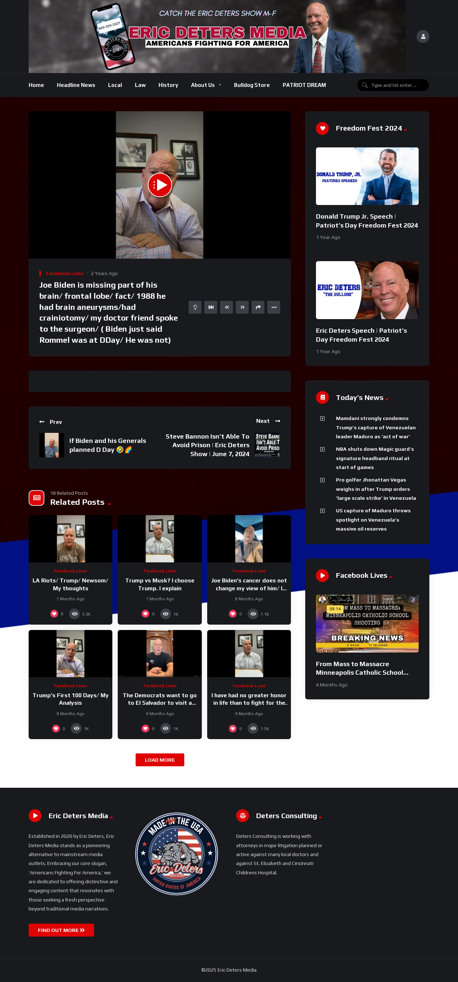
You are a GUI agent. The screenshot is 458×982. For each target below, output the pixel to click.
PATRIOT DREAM (304, 85)
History (168, 85)
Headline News (76, 85)
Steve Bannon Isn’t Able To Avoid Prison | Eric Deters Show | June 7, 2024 (207, 445)
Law (140, 85)
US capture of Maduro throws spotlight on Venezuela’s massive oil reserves (373, 520)
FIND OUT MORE (61, 930)
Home (36, 85)
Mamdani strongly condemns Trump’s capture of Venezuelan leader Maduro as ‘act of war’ (376, 427)
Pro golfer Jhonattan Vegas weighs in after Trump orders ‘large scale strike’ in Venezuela (376, 489)
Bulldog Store (252, 85)
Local (115, 85)
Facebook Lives (65, 273)
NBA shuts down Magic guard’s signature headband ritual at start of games (375, 458)
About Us (203, 85)
